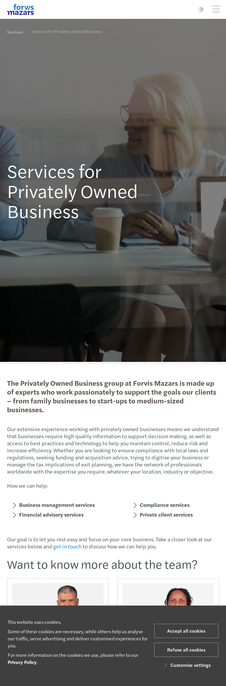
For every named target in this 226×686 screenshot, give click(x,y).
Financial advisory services (51, 514)
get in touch (67, 546)
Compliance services (164, 504)
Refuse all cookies (186, 649)
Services (15, 32)
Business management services (56, 504)
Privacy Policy (22, 662)
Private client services (165, 514)
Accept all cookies (186, 630)
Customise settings (186, 665)
